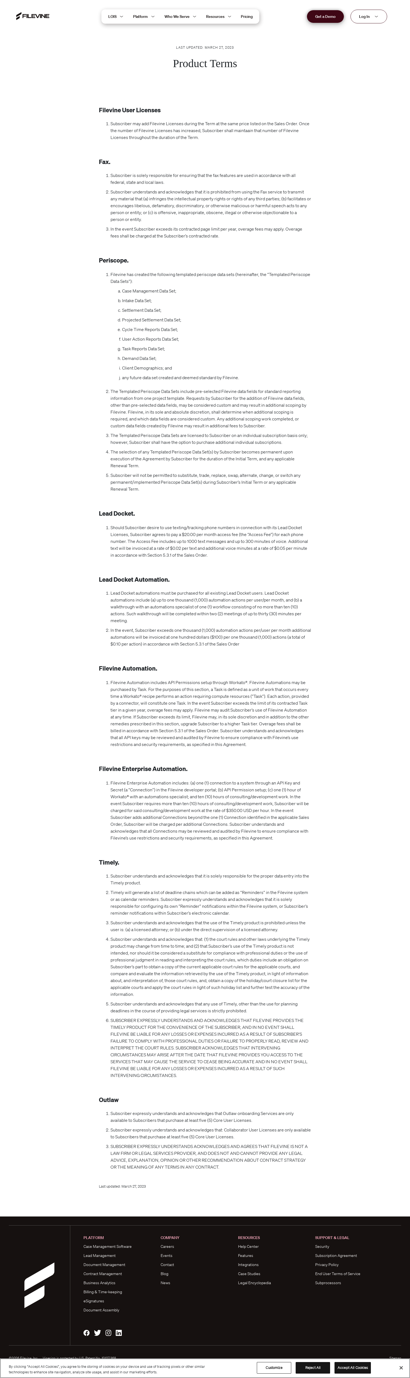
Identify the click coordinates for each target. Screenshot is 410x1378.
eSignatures (93, 1300)
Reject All (312, 1367)
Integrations (248, 1264)
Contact (167, 1264)
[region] (205, 1368)
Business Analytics (99, 1282)
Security (322, 1246)
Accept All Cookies (353, 1367)
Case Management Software (107, 1246)
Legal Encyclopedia (254, 1282)
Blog (164, 1273)
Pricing (247, 16)
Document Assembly (101, 1310)
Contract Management (102, 1273)
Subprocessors (328, 1282)
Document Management (104, 1264)
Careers (167, 1246)
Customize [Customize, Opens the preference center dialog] (274, 1367)
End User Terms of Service (337, 1273)
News (165, 1282)
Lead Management (99, 1255)
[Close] (401, 1368)
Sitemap (395, 1358)
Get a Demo (325, 16)
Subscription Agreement (336, 1255)
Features (245, 1255)
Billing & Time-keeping (102, 1291)
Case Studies (249, 1273)
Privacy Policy (327, 1264)
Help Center (248, 1246)
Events (166, 1255)
